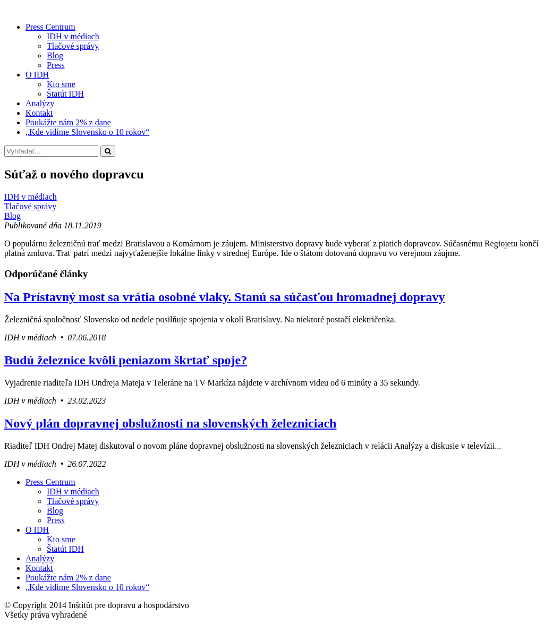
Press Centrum (50, 26)
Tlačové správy (73, 45)
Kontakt (39, 112)
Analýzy (40, 103)
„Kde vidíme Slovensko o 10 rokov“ (87, 131)
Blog (55, 55)
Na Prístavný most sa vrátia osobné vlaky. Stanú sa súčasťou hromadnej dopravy (224, 297)
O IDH (37, 74)
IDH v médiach (73, 36)
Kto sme (61, 84)
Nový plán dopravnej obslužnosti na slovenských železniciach (170, 423)
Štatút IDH (65, 93)
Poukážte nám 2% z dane (68, 122)
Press (56, 65)
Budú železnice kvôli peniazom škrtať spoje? (125, 360)
